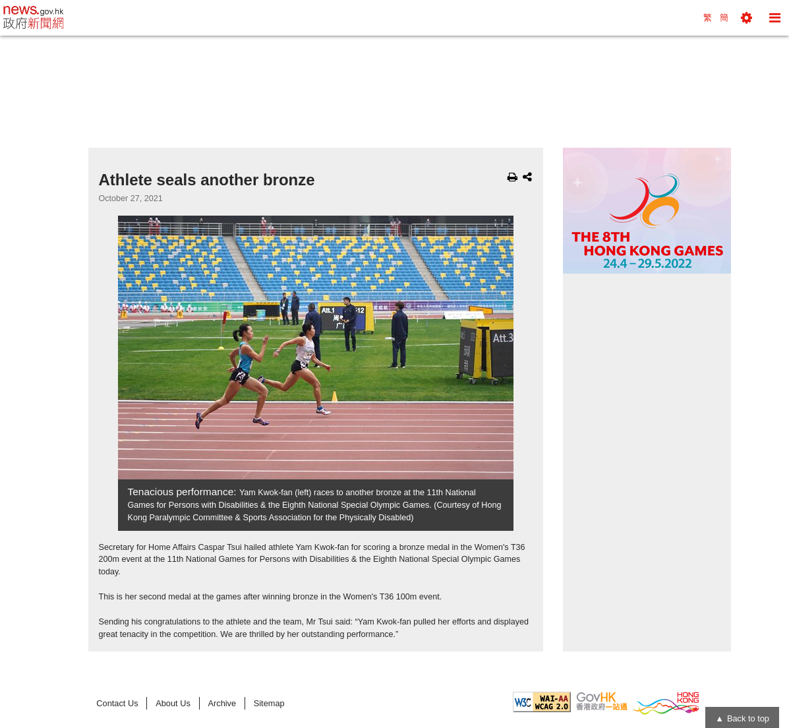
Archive (222, 703)
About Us (173, 703)
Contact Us (117, 703)
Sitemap (269, 703)
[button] (746, 18)
